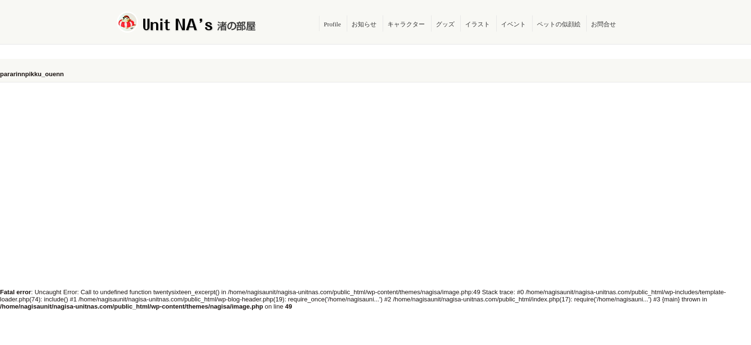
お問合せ (603, 24)
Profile (332, 24)
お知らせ (364, 24)
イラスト (477, 24)
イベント (513, 24)
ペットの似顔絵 (558, 24)
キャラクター (406, 24)
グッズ (445, 24)
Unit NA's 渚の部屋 (187, 22)
